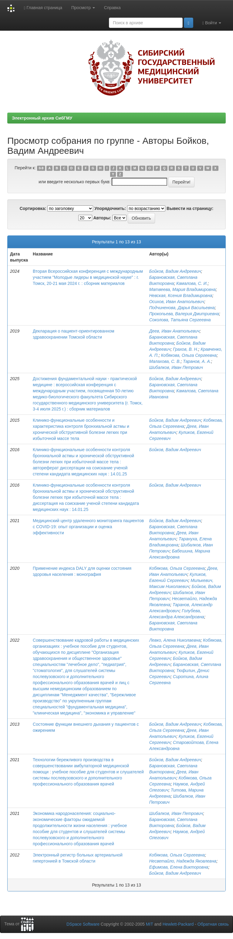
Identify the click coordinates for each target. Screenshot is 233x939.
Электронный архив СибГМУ (42, 118)
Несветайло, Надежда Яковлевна (182, 861)
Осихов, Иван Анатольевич (176, 301)
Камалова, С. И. (192, 283)
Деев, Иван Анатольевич (174, 331)
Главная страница (43, 7)
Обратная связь (213, 924)
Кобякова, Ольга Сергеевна (189, 355)
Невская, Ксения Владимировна (180, 295)
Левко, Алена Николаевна (175, 640)
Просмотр (83, 7)
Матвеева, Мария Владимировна (182, 289)
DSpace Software (83, 924)
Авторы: (102, 217)
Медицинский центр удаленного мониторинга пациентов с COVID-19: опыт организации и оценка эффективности (88, 526)
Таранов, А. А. (197, 361)
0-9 (41, 168)
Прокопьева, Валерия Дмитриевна (184, 313)
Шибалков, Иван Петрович (176, 367)
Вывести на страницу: (190, 208)
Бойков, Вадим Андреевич (175, 271)
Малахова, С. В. (165, 361)
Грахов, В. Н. (185, 349)
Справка (112, 7)
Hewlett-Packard (178, 924)
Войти (211, 22)
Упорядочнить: (110, 208)
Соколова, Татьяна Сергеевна (180, 319)
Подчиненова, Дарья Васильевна (182, 307)
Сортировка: (33, 208)
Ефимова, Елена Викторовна (178, 867)
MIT (149, 924)
